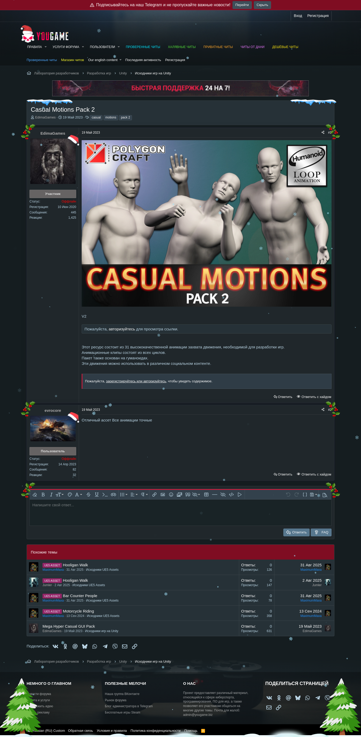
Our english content (103, 60)
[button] (45, 47)
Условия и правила (112, 731)
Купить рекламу (38, 712)
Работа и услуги (38, 700)
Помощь (190, 731)
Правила (34, 47)
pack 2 (125, 117)
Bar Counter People (80, 595)
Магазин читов (72, 60)
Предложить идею (40, 706)
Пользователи (102, 47)
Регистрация (175, 60)
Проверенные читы (143, 47)
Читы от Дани (252, 47)
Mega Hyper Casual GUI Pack (69, 626)
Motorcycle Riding (78, 611)
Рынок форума (115, 700)
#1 (330, 132)
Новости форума (39, 694)
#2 (330, 410)
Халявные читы (182, 47)
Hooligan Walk (75, 565)
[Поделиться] (323, 133)
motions (110, 117)
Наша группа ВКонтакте (122, 694)
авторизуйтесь (122, 329)
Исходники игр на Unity (101, 631)
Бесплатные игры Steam (122, 712)
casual (96, 117)
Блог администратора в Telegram (129, 706)
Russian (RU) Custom (46, 731)
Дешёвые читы (285, 47)
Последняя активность (143, 60)
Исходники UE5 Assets (102, 570)
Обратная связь (80, 731)
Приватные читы (218, 47)
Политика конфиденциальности (155, 731)
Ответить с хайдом (315, 397)
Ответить (285, 397)
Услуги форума (66, 47)
